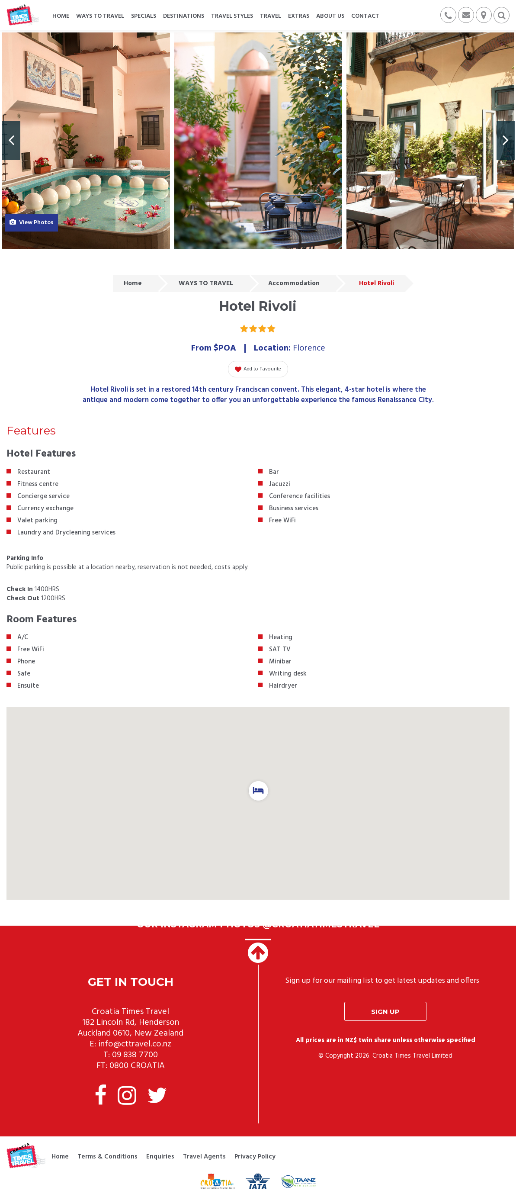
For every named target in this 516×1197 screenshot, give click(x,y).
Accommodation (294, 283)
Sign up (385, 1011)
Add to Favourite (258, 369)
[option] (86, 140)
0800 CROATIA (137, 1066)
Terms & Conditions (107, 1157)
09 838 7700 (135, 1055)
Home (133, 283)
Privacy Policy (255, 1157)
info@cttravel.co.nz (134, 1044)
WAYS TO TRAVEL (206, 283)
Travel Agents (204, 1157)
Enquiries (160, 1157)
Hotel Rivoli (376, 283)
